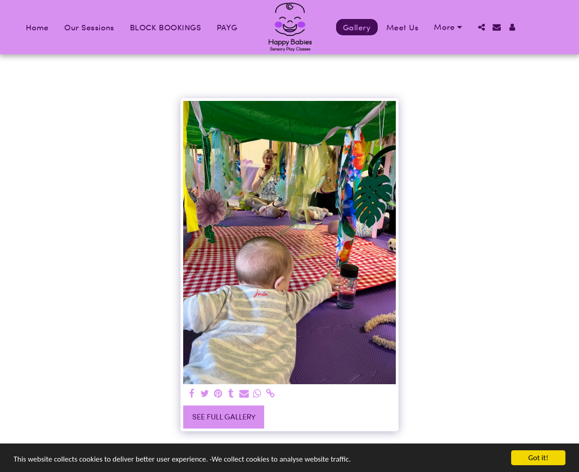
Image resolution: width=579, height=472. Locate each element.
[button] (481, 27)
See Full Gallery (224, 416)
